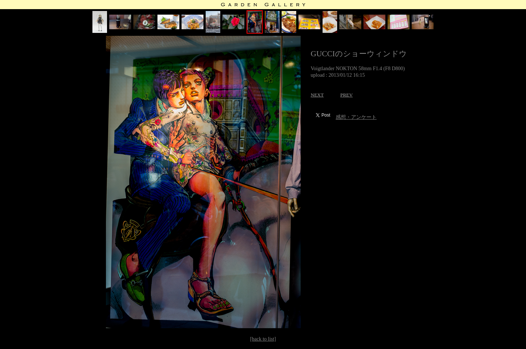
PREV (346, 95)
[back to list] (263, 339)
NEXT (317, 95)
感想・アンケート (356, 117)
